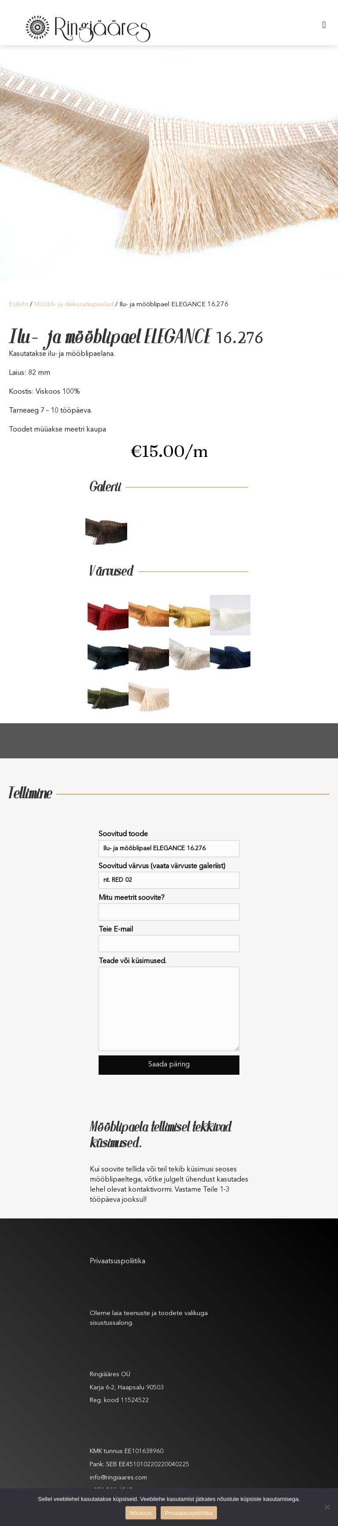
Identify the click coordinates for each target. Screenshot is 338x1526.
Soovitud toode (169, 844)
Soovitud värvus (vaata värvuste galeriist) (169, 876)
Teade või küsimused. (169, 1004)
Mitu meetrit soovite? (169, 908)
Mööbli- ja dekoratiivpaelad (74, 304)
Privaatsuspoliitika (117, 1261)
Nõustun (141, 1513)
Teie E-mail (169, 939)
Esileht (18, 304)
